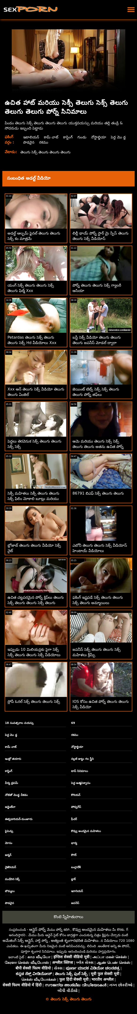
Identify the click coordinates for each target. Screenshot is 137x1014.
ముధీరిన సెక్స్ (12, 879)
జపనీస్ (75, 903)
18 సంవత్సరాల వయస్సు (19, 723)
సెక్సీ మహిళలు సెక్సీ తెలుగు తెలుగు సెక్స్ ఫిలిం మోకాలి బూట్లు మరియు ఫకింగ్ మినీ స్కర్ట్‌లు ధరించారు (33, 498)
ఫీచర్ (74, 819)
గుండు (83, 137)
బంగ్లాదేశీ (76, 867)
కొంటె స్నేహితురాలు (68, 916)
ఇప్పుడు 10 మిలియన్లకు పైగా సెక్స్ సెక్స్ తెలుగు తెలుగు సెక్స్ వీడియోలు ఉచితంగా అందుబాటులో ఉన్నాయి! (34, 654)
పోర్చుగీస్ (76, 807)
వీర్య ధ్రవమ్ (11, 783)
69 (73, 723)
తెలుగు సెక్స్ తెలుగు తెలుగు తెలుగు (46, 152)
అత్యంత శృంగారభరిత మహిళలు (75, 940)
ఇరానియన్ (77, 891)
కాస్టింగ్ (69, 137)
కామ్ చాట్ (52, 137)
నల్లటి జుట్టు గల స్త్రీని (82, 758)
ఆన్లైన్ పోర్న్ (37, 929)
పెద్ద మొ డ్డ (30, 142)
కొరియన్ (75, 795)
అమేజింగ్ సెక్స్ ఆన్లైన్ (18, 940)
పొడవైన (49, 142)
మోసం (8, 843)
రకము (64, 142)
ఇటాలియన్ (31, 137)
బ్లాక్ (73, 879)
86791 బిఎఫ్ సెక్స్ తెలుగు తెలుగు (98, 493)
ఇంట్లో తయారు (13, 758)
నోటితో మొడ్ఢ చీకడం (16, 795)
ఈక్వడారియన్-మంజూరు (18, 819)
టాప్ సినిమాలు (79, 771)
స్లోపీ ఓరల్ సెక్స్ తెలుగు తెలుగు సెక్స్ (34, 701)
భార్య (74, 843)
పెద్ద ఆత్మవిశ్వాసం (80, 783)
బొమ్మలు (10, 891)
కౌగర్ (73, 855)
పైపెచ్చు (9, 831)
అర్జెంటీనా (10, 807)
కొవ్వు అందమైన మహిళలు (86, 831)
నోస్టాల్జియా (101, 137)
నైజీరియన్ (10, 867)
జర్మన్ (8, 855)
